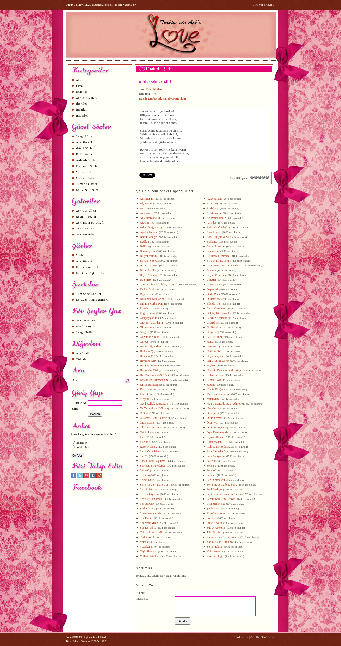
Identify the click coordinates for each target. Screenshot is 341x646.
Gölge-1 (144, 332)
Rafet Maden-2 (148, 446)
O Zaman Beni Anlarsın (153, 418)
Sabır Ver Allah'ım (150, 451)
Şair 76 (144, 456)
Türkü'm (145, 537)
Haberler (82, 115)
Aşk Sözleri (84, 142)
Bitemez (211, 270)
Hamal (210, 341)
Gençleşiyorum (148, 318)
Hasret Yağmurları (150, 346)
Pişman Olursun (216, 437)
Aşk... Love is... (87, 228)
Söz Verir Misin (149, 522)
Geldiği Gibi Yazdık (218, 313)
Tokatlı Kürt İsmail (151, 532)
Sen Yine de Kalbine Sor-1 (155, 484)
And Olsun (213, 208)
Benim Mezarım (216, 246)
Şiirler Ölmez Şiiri (155, 82)
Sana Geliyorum (216, 456)
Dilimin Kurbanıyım (151, 303)
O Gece (144, 413)
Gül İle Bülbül (215, 337)
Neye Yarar (213, 408)
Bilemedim (213, 251)
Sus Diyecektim (216, 527)
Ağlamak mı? (147, 198)
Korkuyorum (147, 389)
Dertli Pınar (213, 294)
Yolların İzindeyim (150, 556)
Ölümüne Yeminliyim (152, 427)
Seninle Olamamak (151, 499)
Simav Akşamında (150, 513)
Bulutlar (211, 279)
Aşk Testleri (84, 353)
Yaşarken (145, 546)
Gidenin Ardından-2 (151, 322)
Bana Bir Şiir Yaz (217, 237)
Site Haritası (268, 637)
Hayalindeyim (215, 356)
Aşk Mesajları (85, 320)
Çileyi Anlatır (214, 284)
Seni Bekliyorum (150, 494)
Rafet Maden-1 (215, 441)
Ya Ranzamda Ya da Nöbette (223, 537)
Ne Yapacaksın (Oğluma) (154, 408)
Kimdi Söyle (214, 379)
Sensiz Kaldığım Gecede (221, 499)
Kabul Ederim (215, 375)
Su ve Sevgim (215, 522)
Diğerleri (82, 91)
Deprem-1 (212, 289)
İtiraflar (81, 109)
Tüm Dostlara (214, 532)
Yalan (143, 542)
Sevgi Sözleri (85, 136)
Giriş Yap (258, 4)
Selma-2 (145, 470)
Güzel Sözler (85, 148)
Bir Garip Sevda (149, 260)
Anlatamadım (214, 213)
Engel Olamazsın (216, 308)
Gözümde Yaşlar (149, 337)
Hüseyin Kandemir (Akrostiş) (224, 370)
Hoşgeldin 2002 (149, 370)
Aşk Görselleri (86, 210)
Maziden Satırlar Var (219, 394)
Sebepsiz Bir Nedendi (152, 465)
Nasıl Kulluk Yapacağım (154, 403)
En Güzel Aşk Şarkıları (92, 299)
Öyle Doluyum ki (217, 432)
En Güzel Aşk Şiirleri (91, 273)
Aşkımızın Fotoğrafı (90, 222)
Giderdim (212, 322)
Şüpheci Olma (148, 527)
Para (142, 437)
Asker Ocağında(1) (151, 227)
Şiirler (80, 255)
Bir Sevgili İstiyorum (219, 260)
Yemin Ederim (215, 546)
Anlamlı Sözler (86, 160)
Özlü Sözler (84, 154)
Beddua (144, 241)
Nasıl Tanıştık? (86, 326)
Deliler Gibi (147, 289)
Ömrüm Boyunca (217, 427)
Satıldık (211, 461)
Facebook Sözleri (88, 166)
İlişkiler (81, 103)
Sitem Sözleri (85, 172)
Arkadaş (211, 222)
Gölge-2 (211, 332)
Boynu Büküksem (217, 275)
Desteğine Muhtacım (152, 298)
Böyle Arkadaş (148, 275)
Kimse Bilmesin (149, 384)
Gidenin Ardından (217, 318)
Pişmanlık (145, 441)
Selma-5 (211, 475)
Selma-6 (145, 480)
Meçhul (144, 399)
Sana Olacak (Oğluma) (153, 461)
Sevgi (80, 85)
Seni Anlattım (148, 489)
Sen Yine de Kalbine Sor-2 (222, 484)
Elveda (144, 308)
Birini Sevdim (148, 270)
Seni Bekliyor (214, 489)
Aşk (78, 79)
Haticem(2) (146, 351)
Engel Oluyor (147, 313)
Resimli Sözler (86, 216)
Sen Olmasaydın (216, 480)
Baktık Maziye (148, 237)
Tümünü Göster (86, 184)
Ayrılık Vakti (214, 232)
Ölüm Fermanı (215, 418)
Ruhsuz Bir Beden (217, 446)
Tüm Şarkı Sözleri (88, 293)
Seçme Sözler (85, 178)
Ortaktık (145, 432)
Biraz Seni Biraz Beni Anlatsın (224, 265)
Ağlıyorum (146, 203)
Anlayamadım (215, 217)
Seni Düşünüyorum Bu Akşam (224, 494)
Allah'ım (212, 203)
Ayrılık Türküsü (149, 232)
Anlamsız (145, 213)
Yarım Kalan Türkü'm (219, 542)
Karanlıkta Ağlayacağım (154, 379)
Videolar (82, 359)
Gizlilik (254, 637)
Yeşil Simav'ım (148, 551)
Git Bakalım (214, 327)
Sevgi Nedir (84, 332)
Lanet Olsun (147, 394)
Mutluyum (213, 399)
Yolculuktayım (215, 551)
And (142, 208)
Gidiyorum (146, 327)
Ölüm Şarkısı (147, 422)
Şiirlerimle (213, 508)
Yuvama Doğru (215, 556)
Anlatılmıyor (147, 217)
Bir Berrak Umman (218, 256)
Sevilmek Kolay (216, 503)
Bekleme (212, 241)
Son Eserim (146, 518)
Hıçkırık (211, 365)
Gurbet (144, 341)
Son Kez (212, 518)
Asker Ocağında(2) (218, 227)
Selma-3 (211, 470)
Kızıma (211, 384)
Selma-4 (145, 475)
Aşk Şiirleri (84, 261)
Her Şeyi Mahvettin (218, 360)
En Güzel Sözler (87, 190)
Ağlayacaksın (214, 198)
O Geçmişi (213, 413)
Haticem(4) (146, 356)
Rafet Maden (154, 89)
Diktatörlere (214, 298)
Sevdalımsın (147, 503)
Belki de (145, 246)
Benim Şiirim (147, 251)
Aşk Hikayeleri (86, 97)
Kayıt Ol (270, 4)
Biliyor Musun (148, 256)
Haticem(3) (213, 351)
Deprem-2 (146, 294)
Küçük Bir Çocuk (217, 389)
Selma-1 (211, 465)
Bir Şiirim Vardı (149, 265)
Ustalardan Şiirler (88, 267)
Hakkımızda (241, 637)
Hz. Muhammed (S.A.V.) (154, 375)
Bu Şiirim (145, 279)
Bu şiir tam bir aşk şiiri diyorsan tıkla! (162, 98)
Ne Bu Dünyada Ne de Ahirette (225, 403)
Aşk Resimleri (86, 234)
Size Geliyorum (216, 513)
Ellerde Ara (213, 303)
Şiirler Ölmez (147, 508)
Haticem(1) (213, 346)
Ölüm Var (212, 422)
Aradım (144, 222)
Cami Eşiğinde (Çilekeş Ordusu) (158, 284)
